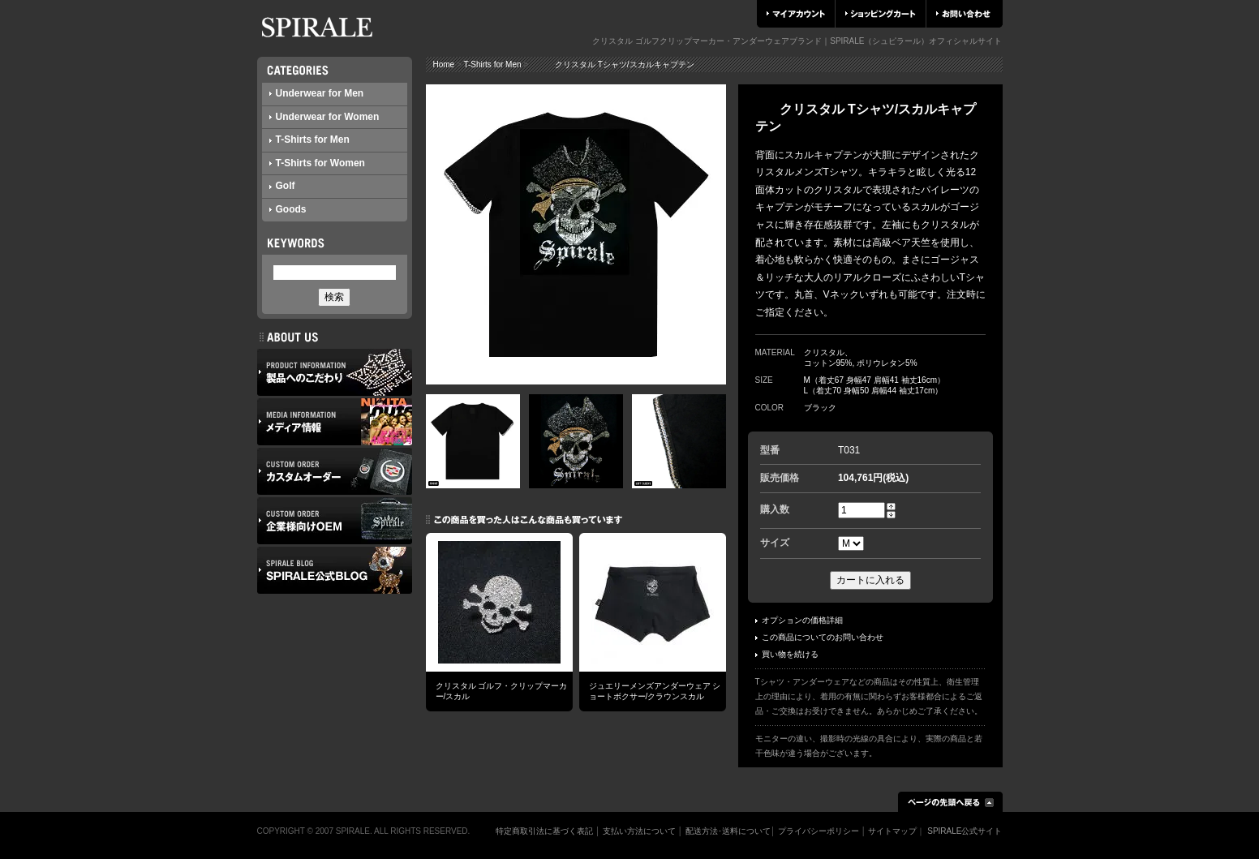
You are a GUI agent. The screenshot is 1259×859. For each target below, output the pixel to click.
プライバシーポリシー (818, 831)
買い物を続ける (787, 654)
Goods (288, 209)
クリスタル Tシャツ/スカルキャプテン (612, 64)
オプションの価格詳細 (799, 620)
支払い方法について (639, 831)
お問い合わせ (963, 14)
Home (444, 64)
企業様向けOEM (334, 520)
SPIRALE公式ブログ (334, 570)
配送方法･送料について (728, 831)
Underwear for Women (324, 116)
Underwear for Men (316, 93)
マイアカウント (796, 14)
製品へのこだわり (334, 372)
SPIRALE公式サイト (964, 831)
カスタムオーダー (334, 471)
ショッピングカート (880, 14)
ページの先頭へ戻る (950, 802)
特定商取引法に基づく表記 (544, 831)
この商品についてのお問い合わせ (819, 637)
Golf (282, 185)
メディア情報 (334, 421)
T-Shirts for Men (309, 139)
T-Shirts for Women (317, 163)
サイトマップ (892, 831)
